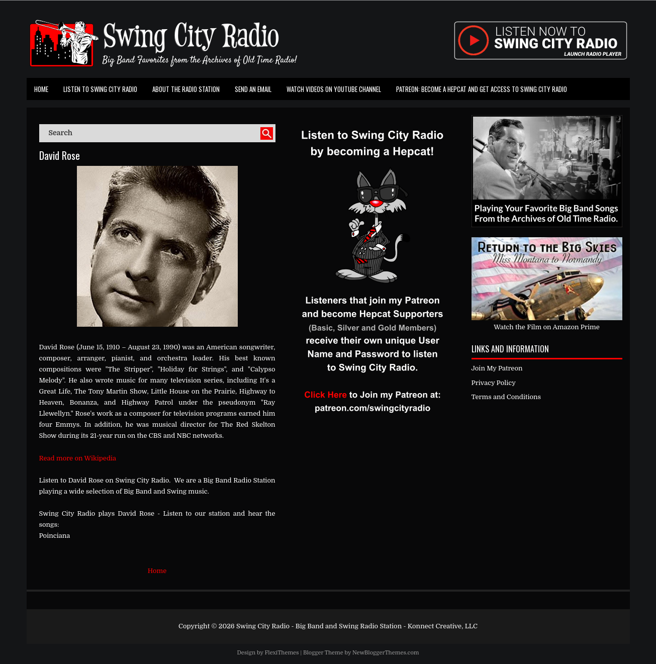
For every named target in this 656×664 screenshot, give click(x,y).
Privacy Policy (494, 383)
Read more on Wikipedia (78, 458)
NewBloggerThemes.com (385, 652)
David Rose (59, 155)
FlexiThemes (281, 652)
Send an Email (253, 89)
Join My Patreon (497, 368)
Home (41, 89)
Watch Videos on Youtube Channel (334, 89)
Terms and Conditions (506, 397)
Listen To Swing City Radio (100, 89)
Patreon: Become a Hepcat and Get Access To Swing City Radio (481, 89)
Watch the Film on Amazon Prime (547, 327)
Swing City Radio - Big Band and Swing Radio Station (319, 626)
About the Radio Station (186, 89)
